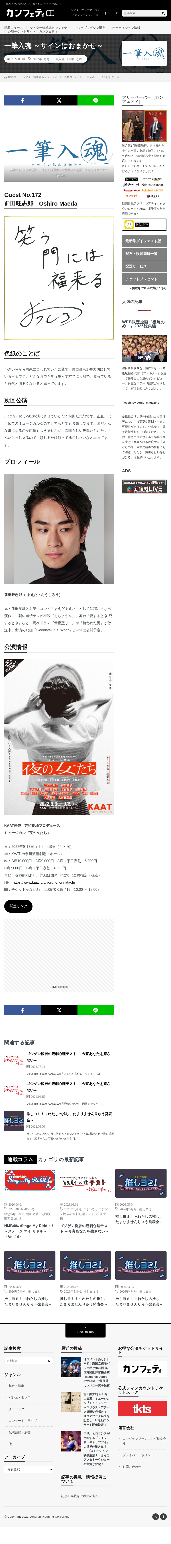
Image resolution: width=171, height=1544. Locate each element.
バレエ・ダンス (20, 1414)
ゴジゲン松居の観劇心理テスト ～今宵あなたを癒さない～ (85, 1241)
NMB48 (13, 1218)
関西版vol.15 (12, 1227)
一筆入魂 (58, 67)
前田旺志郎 (74, 67)
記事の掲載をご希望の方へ (80, 1513)
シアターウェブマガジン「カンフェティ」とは (85, 12)
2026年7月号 (72, 1218)
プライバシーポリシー (138, 1472)
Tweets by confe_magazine (140, 411)
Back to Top (85, 1349)
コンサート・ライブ (23, 1437)
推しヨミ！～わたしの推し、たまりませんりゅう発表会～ (140, 1231)
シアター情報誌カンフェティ (50, 27)
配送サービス (136, 275)
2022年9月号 (41, 67)
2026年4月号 (128, 1301)
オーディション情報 (126, 27)
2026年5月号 (128, 1218)
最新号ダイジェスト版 (143, 250)
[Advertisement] (59, 959)
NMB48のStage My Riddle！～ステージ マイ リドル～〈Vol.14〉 (27, 1241)
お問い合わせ (131, 1483)
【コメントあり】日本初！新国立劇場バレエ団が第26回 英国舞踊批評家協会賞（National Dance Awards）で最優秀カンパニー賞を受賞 (96, 1389)
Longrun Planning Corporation (50, 1534)
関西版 (45, 1222)
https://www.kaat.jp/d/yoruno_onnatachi (44, 891)
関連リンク (18, 915)
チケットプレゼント (141, 288)
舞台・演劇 (16, 1403)
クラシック (16, 1426)
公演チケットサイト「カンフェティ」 (34, 36)
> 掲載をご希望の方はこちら (148, 297)
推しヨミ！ (147, 1218)
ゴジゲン (89, 1218)
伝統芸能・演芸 (20, 1449)
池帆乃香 (32, 1222)
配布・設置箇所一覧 (141, 263)
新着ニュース (13, 27)
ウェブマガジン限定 (91, 27)
